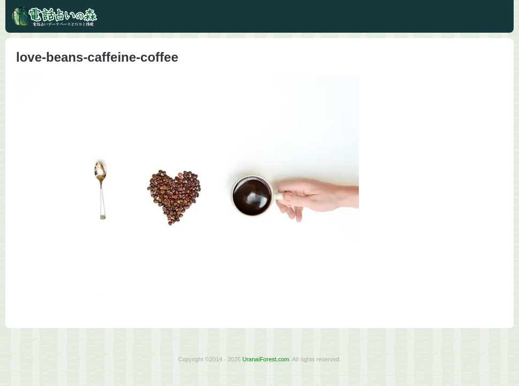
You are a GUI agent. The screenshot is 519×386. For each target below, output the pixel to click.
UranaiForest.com (266, 359)
